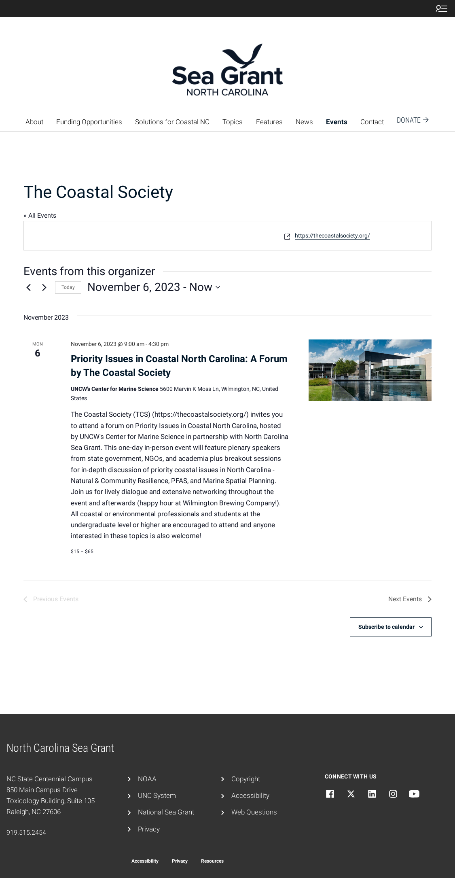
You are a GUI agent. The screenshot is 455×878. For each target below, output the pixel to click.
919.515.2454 (26, 832)
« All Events (39, 215)
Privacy (149, 829)
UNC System (157, 795)
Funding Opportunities (89, 122)
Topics (232, 122)
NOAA (147, 779)
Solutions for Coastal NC (172, 122)
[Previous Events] (28, 287)
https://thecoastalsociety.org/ (332, 235)
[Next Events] (44, 287)
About (34, 122)
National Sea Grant (166, 812)
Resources (212, 861)
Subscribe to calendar (386, 627)
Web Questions (254, 812)
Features (269, 122)
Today (68, 287)
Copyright (245, 779)
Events (336, 122)
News (304, 122)
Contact (372, 122)
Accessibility (250, 795)
